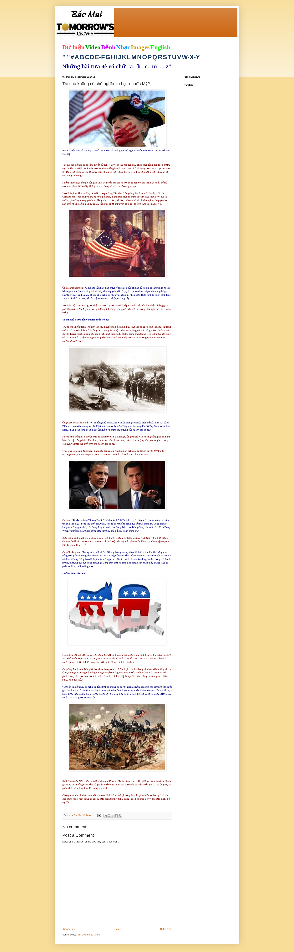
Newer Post (69, 929)
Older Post (165, 929)
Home (118, 929)
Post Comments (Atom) (88, 934)
